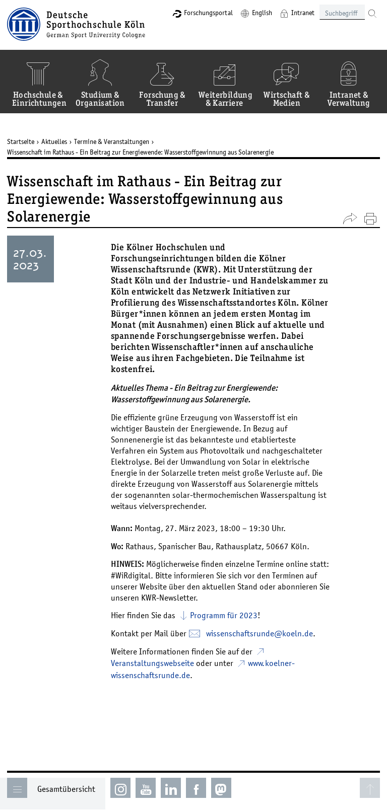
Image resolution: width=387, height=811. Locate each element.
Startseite (20, 141)
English (262, 13)
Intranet (302, 13)
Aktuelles (54, 141)
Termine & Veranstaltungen (111, 141)
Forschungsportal (208, 13)
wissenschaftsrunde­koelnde (259, 633)
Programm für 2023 (223, 615)
